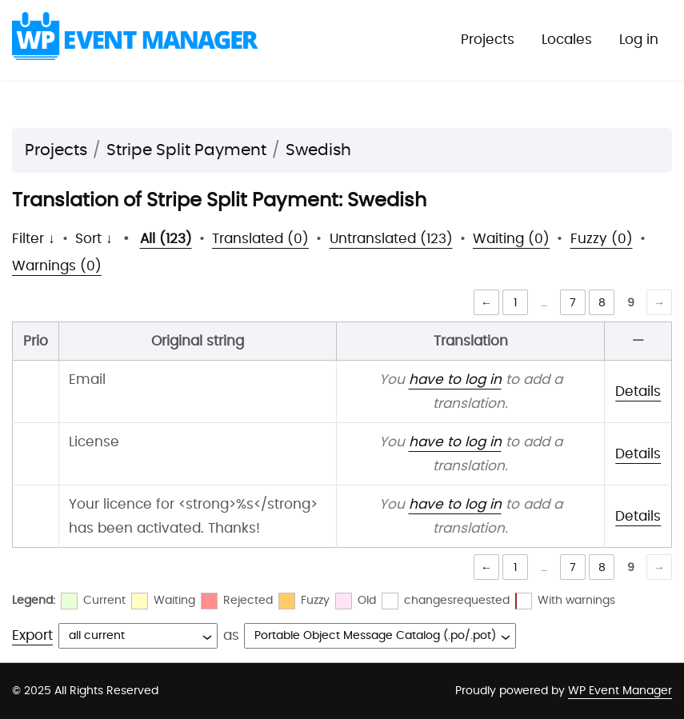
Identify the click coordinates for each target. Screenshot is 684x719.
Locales (567, 39)
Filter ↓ (33, 239)
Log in (638, 39)
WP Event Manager (620, 691)
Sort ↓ (94, 239)
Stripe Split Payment (186, 150)
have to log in (455, 379)
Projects (487, 39)
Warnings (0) (57, 266)
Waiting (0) (511, 239)
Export (32, 635)
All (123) (166, 239)
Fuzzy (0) (601, 239)
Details (638, 391)
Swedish (318, 150)
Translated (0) (260, 239)
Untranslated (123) (391, 239)
